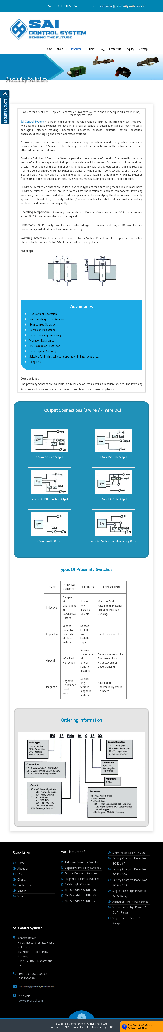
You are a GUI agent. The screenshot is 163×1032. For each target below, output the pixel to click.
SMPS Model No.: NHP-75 (80, 895)
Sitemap (143, 49)
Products (76, 49)
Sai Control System (75, 1023)
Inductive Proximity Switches (82, 862)
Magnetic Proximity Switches (82, 879)
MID (66, 1027)
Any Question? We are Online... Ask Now (140, 1027)
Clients (91, 49)
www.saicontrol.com (31, 1000)
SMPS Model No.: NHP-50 (80, 890)
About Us (62, 49)
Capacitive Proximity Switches (83, 868)
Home (48, 49)
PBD (111, 1027)
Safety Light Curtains (77, 884)
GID (87, 1027)
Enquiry (130, 49)
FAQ (102, 49)
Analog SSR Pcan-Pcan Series (130, 901)
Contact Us (115, 49)
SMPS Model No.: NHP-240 (128, 852)
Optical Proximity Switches (81, 873)
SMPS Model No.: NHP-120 (81, 901)
